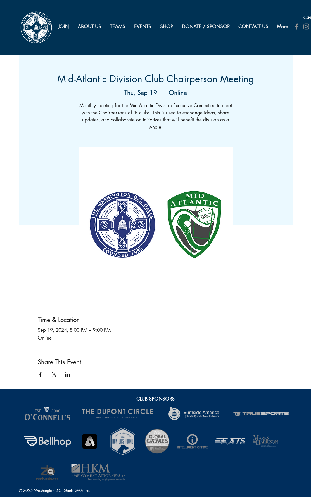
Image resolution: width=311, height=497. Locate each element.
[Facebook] (296, 26)
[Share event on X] (54, 374)
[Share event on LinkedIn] (67, 374)
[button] (89, 27)
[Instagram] (306, 26)
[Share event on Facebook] (40, 374)
